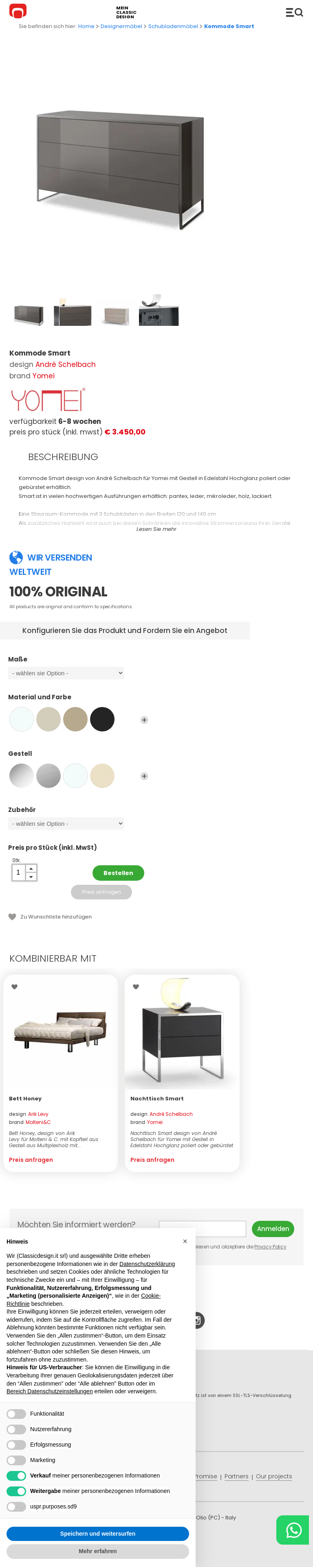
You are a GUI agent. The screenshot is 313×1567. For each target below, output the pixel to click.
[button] (185, 1241)
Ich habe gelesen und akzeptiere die (223, 1246)
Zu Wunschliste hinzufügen (56, 917)
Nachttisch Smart (157, 1098)
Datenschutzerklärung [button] (147, 1264)
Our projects (274, 1476)
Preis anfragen (101, 892)
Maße (78, 663)
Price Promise (197, 1476)
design (28, 1114)
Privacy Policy (270, 1246)
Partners (237, 1476)
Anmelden (273, 1228)
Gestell (78, 757)
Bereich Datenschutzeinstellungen (50, 1391)
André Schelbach (65, 364)
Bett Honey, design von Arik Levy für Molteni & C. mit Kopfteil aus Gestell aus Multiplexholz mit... (53, 1139)
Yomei (44, 376)
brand (30, 1122)
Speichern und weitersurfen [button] (97, 1533)
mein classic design (126, 12)
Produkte (295, 12)
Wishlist (16, 987)
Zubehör (78, 813)
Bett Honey (25, 1098)
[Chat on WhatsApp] (292, 1530)
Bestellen (118, 873)
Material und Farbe (78, 701)
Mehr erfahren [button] (98, 1551)
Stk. (16, 860)
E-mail (203, 1229)
